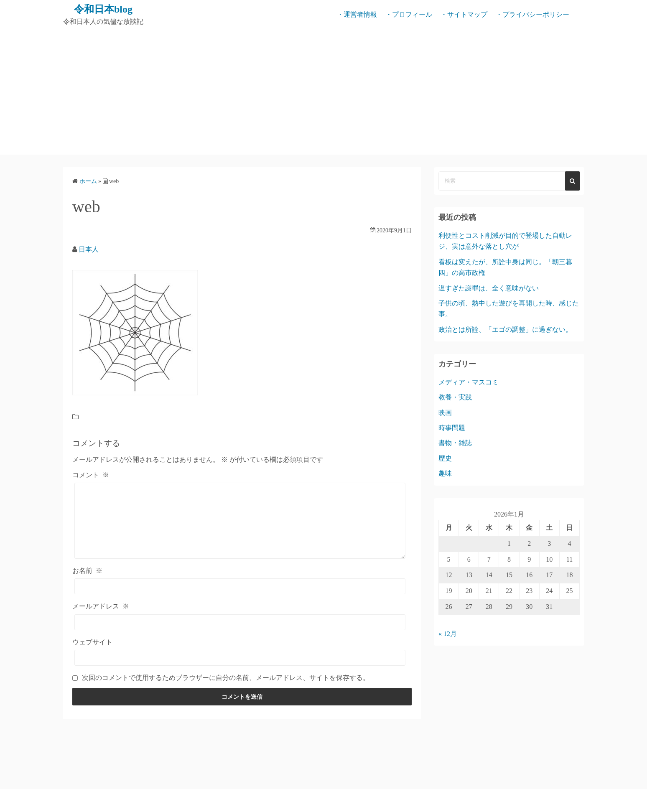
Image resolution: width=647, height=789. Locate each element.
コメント (90, 474)
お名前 (87, 570)
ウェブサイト (92, 642)
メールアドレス (100, 606)
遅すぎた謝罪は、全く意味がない (488, 288)
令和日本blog (103, 9)
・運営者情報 (357, 14)
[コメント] (239, 521)
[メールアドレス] (239, 622)
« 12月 (447, 633)
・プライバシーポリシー (532, 14)
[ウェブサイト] (239, 658)
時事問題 (451, 427)
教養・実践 (455, 397)
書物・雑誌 (455, 442)
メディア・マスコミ (468, 382)
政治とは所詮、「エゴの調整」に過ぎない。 (505, 329)
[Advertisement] (323, 91)
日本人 (89, 249)
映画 (445, 412)
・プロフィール (408, 14)
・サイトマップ (464, 14)
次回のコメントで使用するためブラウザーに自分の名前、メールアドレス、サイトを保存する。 (225, 677)
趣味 (445, 473)
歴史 (445, 458)
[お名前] (239, 586)
